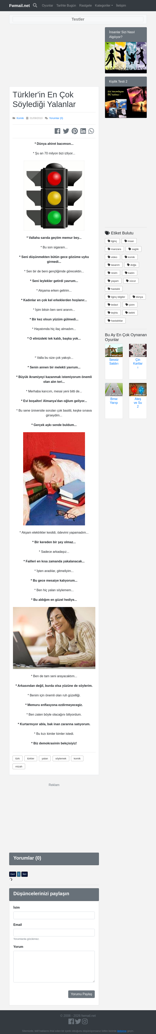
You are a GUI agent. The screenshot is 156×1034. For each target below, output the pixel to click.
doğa (131, 264)
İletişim (121, 5)
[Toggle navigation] (78, 19)
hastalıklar (115, 320)
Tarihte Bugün (66, 5)
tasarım (114, 264)
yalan (45, 758)
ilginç (112, 241)
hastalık (114, 288)
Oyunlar (47, 5)
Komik (20, 118)
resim (112, 272)
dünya (138, 296)
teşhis (113, 312)
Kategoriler (102, 5)
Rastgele (85, 5)
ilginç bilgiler (116, 296)
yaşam (113, 280)
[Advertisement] (56, 55)
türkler (30, 758)
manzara (114, 249)
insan (129, 241)
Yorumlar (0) (56, 118)
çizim (130, 304)
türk (17, 758)
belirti (130, 312)
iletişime (121, 1030)
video (112, 257)
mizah (18, 766)
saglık (133, 249)
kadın (129, 272)
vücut (131, 280)
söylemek (60, 758)
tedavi (113, 304)
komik (77, 758)
